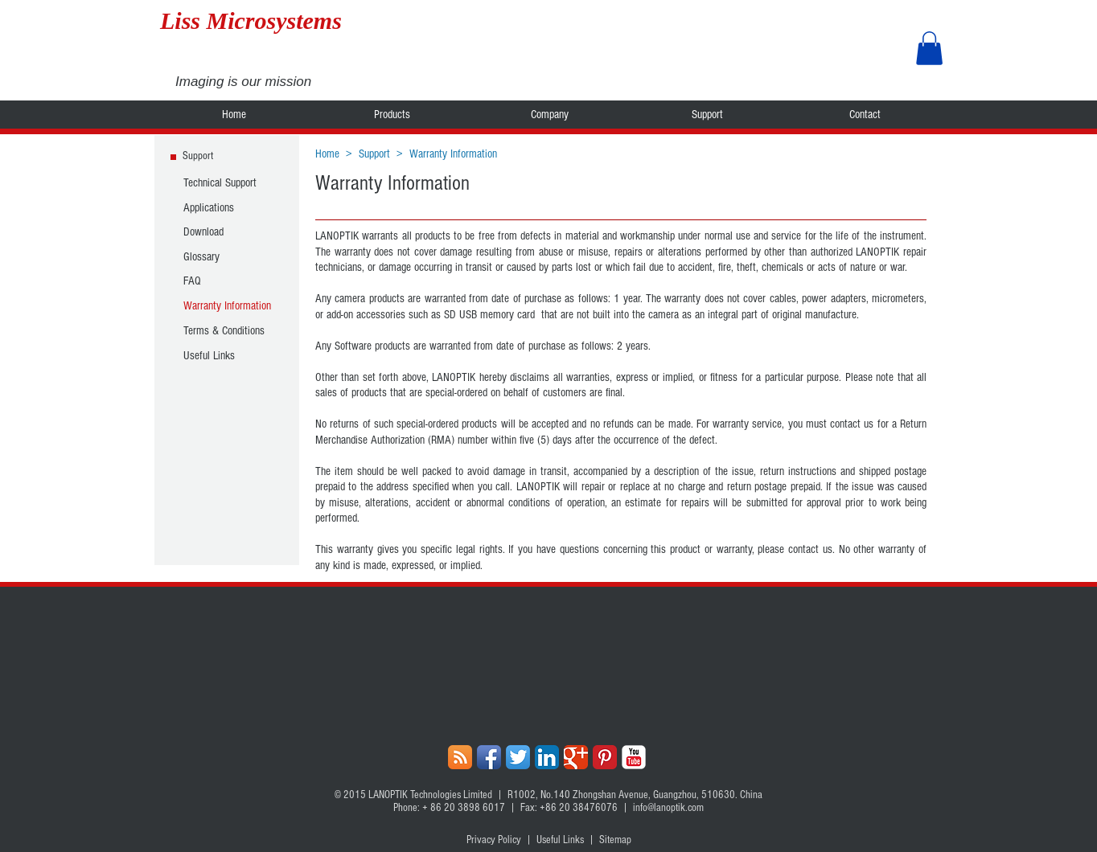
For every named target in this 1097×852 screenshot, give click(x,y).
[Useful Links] (227, 355)
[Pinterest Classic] (605, 757)
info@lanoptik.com (668, 807)
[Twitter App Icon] (518, 757)
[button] (929, 48)
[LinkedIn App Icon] (547, 757)
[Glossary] (227, 256)
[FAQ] (227, 280)
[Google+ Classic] (576, 757)
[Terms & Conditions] (227, 330)
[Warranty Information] (227, 305)
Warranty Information (453, 154)
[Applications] (227, 207)
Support (374, 154)
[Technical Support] (227, 182)
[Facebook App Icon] (489, 757)
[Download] (227, 231)
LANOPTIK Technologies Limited (430, 795)
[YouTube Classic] (634, 757)
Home (327, 154)
